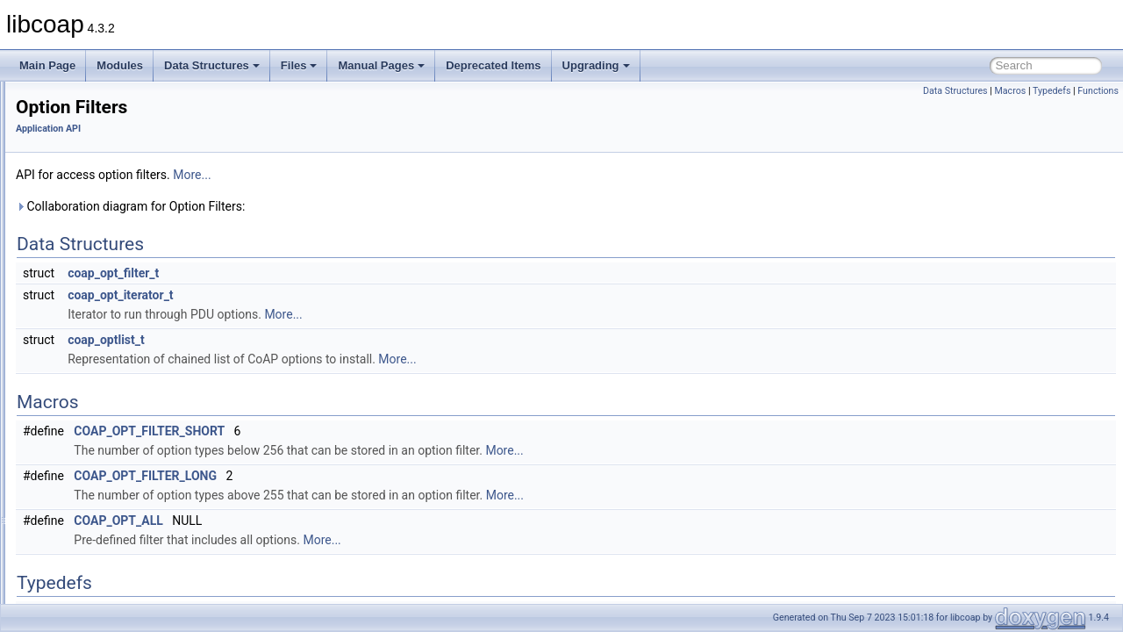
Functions (1098, 91)
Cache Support (93, 177)
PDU (69, 370)
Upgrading (596, 65)
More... (411, 175)
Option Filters (89, 351)
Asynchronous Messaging (118, 139)
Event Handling (93, 274)
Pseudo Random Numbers (120, 390)
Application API (79, 100)
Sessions (79, 467)
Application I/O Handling (114, 119)
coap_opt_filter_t (332, 273)
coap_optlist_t (325, 340)
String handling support (112, 486)
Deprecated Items (493, 65)
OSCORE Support (100, 332)
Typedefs (1052, 91)
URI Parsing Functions (110, 505)
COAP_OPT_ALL (337, 521)
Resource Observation (110, 448)
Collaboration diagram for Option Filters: (349, 206)
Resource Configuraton (112, 428)
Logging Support (96, 293)
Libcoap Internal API (91, 544)
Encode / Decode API (108, 254)
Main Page (47, 65)
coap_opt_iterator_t (339, 295)
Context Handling (98, 216)
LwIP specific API (98, 312)
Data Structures (212, 65)
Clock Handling (93, 196)
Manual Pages (381, 65)
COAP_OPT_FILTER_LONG (364, 476)
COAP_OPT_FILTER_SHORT (368, 431)
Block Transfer (91, 158)
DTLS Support (91, 235)
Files (299, 65)
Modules (120, 65)
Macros (1010, 91)
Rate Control (87, 409)
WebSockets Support (107, 525)
